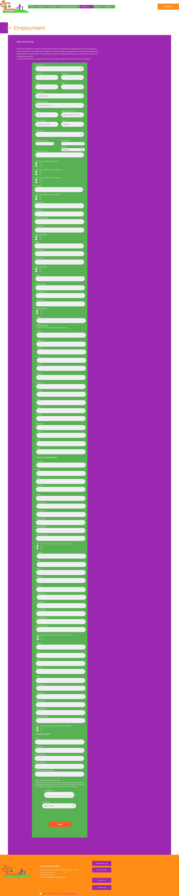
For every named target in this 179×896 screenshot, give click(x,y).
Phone (63, 83)
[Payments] (101, 880)
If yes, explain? (39, 202)
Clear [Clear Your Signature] (72, 799)
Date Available (39, 130)
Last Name (64, 73)
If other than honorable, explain (44, 770)
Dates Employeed (41, 526)
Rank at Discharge (40, 754)
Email (37, 83)
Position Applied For (41, 151)
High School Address (41, 218)
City (36, 111)
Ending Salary (40, 510)
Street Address (39, 92)
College (36, 242)
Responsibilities (40, 518)
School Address (40, 291)
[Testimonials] (101, 887)
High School (38, 210)
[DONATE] (168, 7)
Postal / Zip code (40, 120)
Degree (37, 275)
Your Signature (48, 790)
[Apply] (60, 824)
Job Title (38, 494)
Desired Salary (65, 140)
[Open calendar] (81, 69)
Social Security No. (41, 140)
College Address (40, 250)
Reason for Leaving (41, 534)
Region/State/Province (68, 111)
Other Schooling (40, 284)
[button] (54, 6)
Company (40, 348)
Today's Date (40, 65)
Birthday (63, 147)
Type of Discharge (40, 762)
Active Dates (38, 746)
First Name (38, 73)
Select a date (46, 802)
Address (38, 364)
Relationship (40, 340)
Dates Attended (39, 226)
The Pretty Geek (70, 893)
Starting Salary (40, 502)
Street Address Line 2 (41, 101)
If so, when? (38, 185)
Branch (37, 738)
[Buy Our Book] (101, 870)
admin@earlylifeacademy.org (55, 877)
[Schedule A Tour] (101, 863)
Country (63, 120)
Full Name (39, 331)
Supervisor (39, 485)
